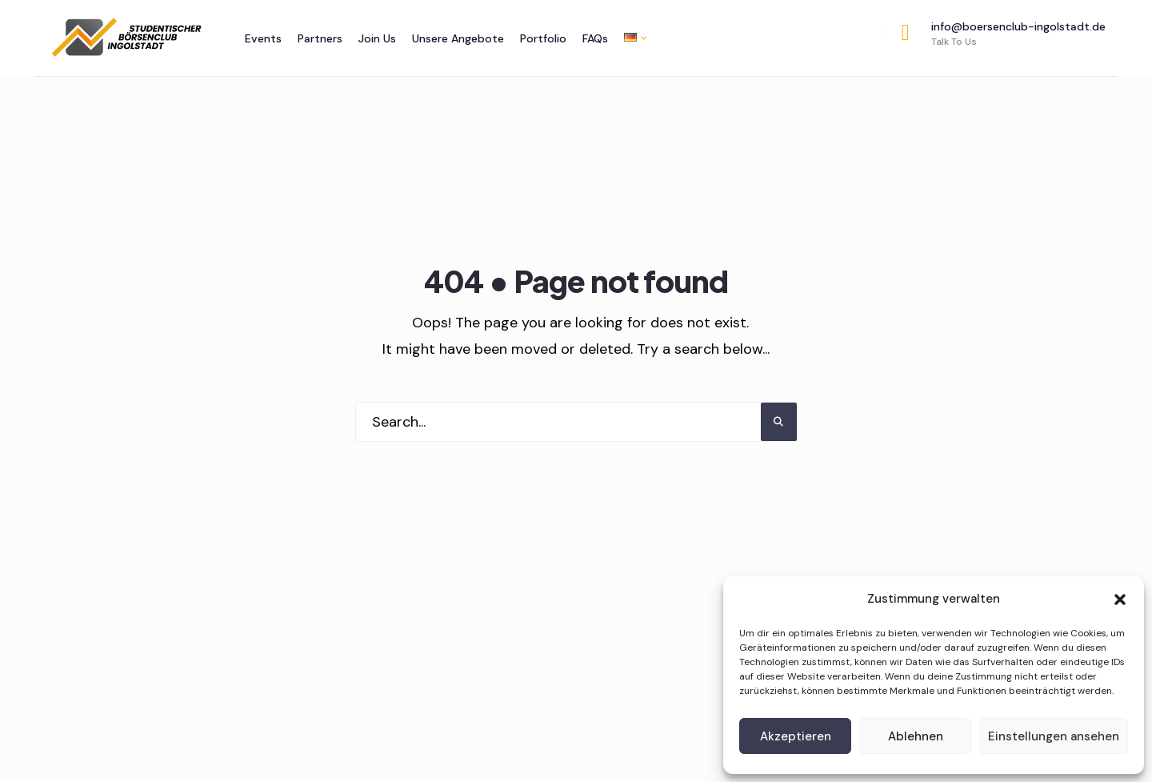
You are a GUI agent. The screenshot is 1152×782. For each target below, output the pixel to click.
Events (263, 38)
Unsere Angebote (458, 38)
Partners (320, 38)
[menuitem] (631, 37)
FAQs (595, 38)
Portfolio (543, 38)
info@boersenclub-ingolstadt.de (1004, 33)
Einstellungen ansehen (1053, 736)
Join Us (377, 38)
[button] (1120, 600)
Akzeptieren (795, 736)
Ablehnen (915, 736)
